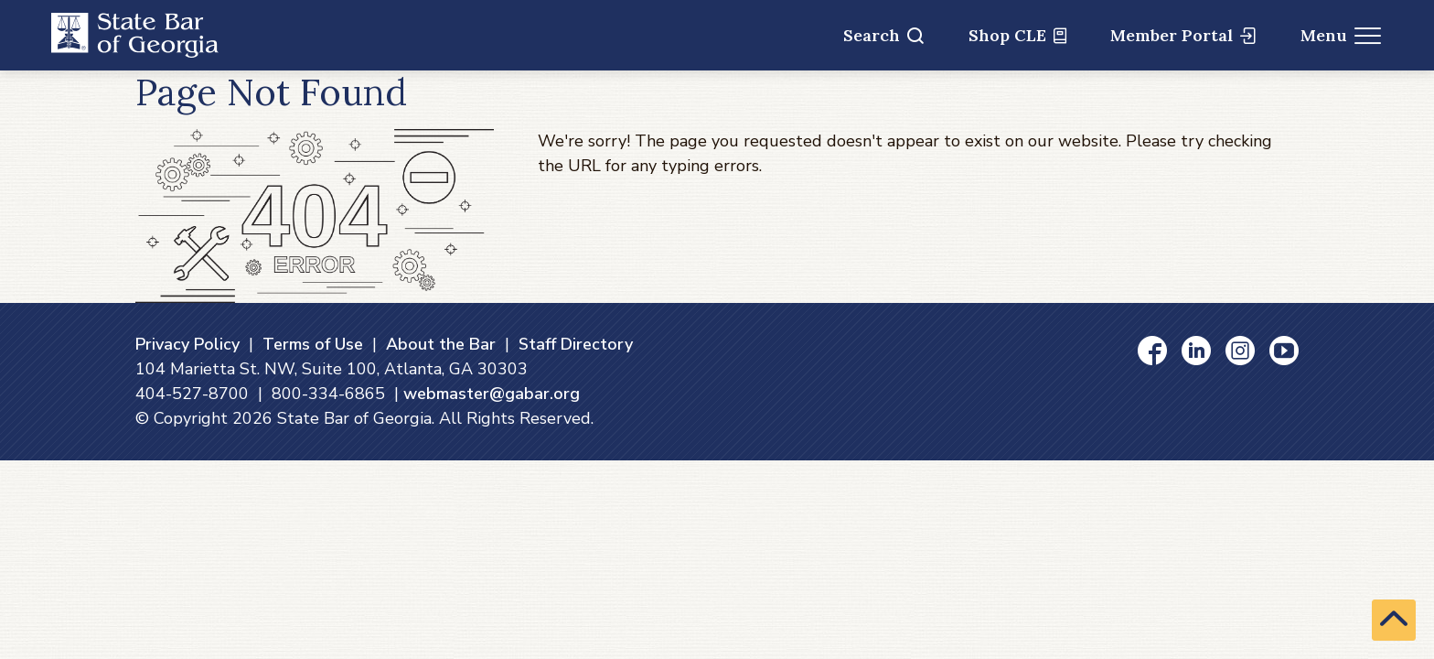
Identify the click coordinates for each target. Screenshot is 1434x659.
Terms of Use (312, 344)
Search (883, 35)
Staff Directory (576, 344)
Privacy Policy (187, 344)
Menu (1341, 35)
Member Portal (1183, 35)
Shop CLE (1017, 35)
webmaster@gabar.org (491, 394)
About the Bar (441, 344)
